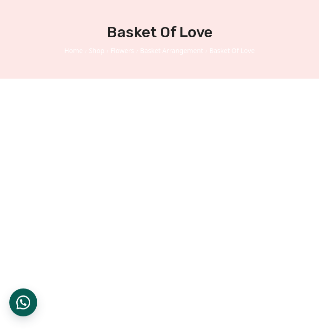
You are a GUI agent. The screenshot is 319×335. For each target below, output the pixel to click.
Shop (96, 50)
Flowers (122, 50)
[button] (23, 302)
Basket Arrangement (171, 50)
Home (73, 50)
